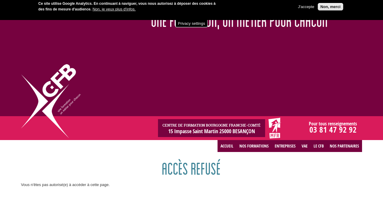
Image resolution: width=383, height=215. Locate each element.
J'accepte (306, 6)
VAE (305, 146)
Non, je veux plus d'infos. (114, 8)
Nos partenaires (344, 146)
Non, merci (330, 6)
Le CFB (319, 146)
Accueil (227, 146)
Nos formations (254, 146)
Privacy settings (191, 22)
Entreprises (285, 146)
